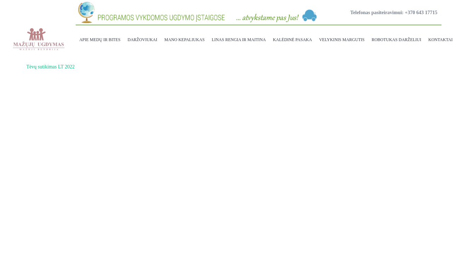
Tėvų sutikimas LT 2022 (51, 66)
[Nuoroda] (38, 39)
